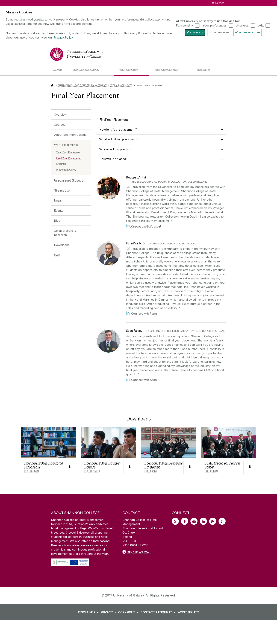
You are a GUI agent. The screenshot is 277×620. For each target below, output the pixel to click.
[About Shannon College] (93, 69)
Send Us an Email (139, 552)
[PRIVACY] (109, 612)
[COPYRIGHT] (129, 612)
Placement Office (66, 169)
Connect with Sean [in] (141, 380)
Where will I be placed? (114, 149)
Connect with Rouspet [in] (143, 226)
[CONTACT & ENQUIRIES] (158, 612)
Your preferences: (215, 25)
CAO (57, 255)
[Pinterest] (222, 521)
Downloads (61, 245)
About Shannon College (70, 134)
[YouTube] (194, 521)
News (58, 200)
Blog (57, 220)
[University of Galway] (76, 54)
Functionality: (185, 25)
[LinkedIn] (203, 521)
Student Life (62, 190)
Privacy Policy (63, 37)
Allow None (221, 32)
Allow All (196, 32)
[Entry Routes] (210, 69)
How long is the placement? (118, 129)
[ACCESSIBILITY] (188, 612)
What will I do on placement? (118, 139)
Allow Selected (249, 32)
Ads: (261, 25)
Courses (59, 124)
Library (220, 2)
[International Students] (173, 69)
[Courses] (60, 69)
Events (58, 210)
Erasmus (61, 163)
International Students (69, 180)
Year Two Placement (68, 152)
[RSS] (212, 521)
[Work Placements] (134, 69)
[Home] (52, 85)
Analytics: (242, 25)
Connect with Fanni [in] (141, 313)
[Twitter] (175, 521)
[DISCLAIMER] (89, 612)
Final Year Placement (68, 158)
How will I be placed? (113, 159)
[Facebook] (184, 521)
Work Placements (121, 85)
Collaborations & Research (65, 233)
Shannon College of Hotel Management (82, 85)
